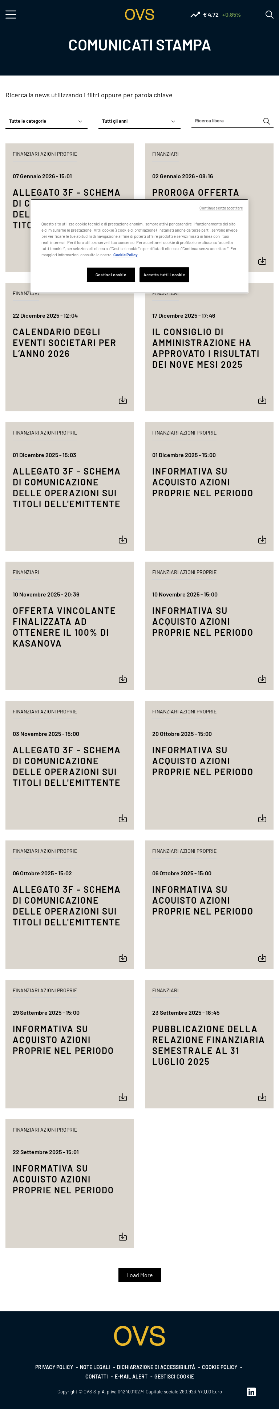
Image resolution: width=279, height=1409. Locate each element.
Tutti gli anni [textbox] (115, 121)
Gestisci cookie (174, 1376)
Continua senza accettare (221, 207)
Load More (139, 1274)
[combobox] (46, 121)
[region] (139, 246)
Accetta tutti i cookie (164, 274)
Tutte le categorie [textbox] (27, 121)
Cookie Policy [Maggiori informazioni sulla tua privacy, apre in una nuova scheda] (125, 255)
